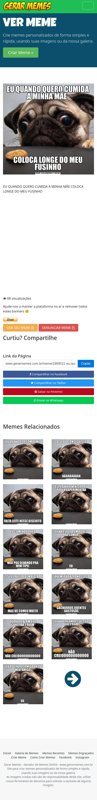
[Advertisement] (48, 245)
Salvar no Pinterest (48, 392)
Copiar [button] (86, 363)
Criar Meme (18, 757)
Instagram (82, 757)
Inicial (7, 753)
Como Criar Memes (42, 757)
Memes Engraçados (81, 753)
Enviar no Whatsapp (48, 400)
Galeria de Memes (26, 753)
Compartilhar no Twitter (48, 383)
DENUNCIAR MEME (58, 328)
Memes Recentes (53, 753)
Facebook (65, 757)
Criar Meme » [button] (20, 52)
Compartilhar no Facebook (48, 374)
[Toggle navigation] (88, 6)
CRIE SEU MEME (20, 328)
